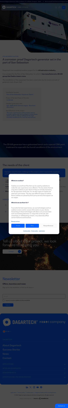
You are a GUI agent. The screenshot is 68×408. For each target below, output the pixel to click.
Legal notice (42, 231)
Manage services (15, 221)
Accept (18, 225)
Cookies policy (26, 231)
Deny (32, 225)
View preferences (48, 225)
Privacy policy (34, 231)
